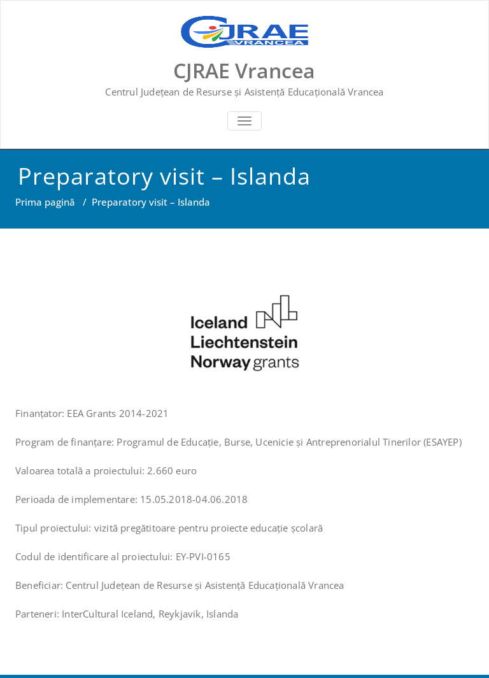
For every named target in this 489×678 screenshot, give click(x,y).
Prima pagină (45, 201)
